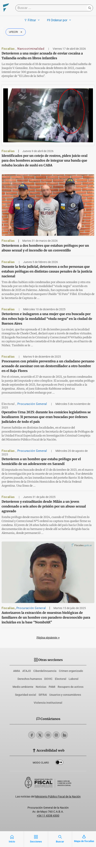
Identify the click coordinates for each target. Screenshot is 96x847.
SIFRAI (43, 694)
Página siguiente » (48, 637)
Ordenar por (59, 20)
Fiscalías (9, 48)
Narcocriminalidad (31, 48)
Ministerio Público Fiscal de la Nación (58, 796)
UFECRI (16, 32)
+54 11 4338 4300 (48, 815)
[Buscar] (52, 8)
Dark (59, 763)
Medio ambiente (23, 686)
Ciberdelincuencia (44, 670)
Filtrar (32, 20)
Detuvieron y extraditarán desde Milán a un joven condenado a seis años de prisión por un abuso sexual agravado (44, 506)
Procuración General (32, 404)
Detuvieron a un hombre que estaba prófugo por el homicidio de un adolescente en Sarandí (41, 461)
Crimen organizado (71, 670)
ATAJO (26, 670)
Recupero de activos (70, 686)
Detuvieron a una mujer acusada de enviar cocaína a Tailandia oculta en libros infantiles (42, 55)
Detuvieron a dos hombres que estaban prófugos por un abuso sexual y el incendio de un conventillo (45, 248)
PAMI (52, 686)
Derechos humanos (30, 678)
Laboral (73, 678)
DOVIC (48, 678)
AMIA (16, 670)
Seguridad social (25, 694)
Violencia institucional (48, 702)
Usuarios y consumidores (65, 694)
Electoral (9, 404)
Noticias (41, 686)
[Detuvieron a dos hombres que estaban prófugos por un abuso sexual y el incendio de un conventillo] (48, 205)
